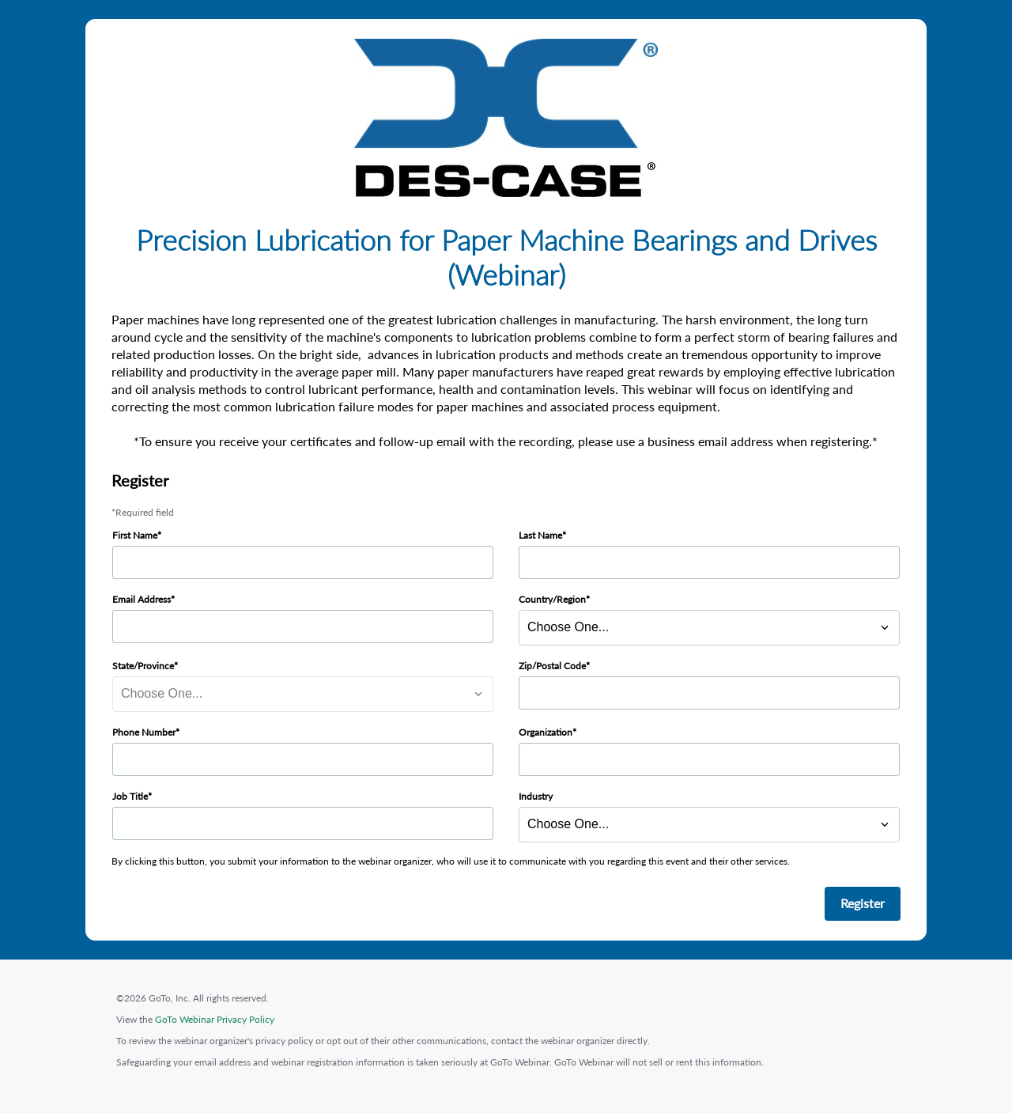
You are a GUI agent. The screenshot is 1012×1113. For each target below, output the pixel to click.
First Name (134, 535)
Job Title (130, 796)
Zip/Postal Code (552, 666)
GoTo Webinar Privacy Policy (214, 1019)
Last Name (540, 535)
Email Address (141, 599)
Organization (545, 732)
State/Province (143, 666)
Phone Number (144, 732)
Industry (536, 796)
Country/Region (552, 599)
